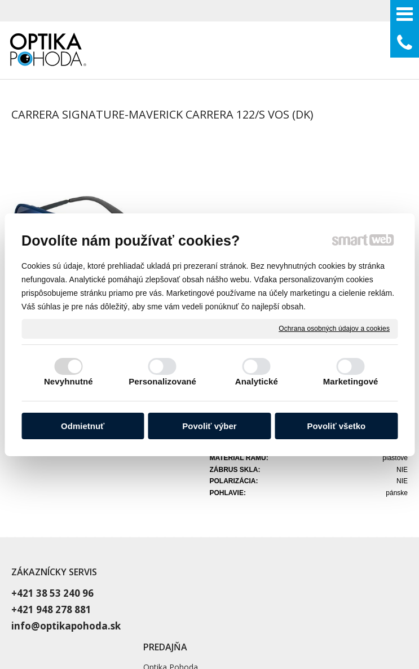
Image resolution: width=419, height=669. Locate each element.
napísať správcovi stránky (320, 616)
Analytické (256, 381)
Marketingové (350, 381)
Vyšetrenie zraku (310, 497)
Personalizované (162, 381)
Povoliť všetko (336, 426)
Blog (288, 539)
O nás (291, 525)
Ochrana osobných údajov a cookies (334, 328)
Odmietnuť (82, 426)
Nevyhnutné (68, 381)
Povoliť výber (209, 426)
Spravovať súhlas (264, 625)
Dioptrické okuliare (314, 511)
